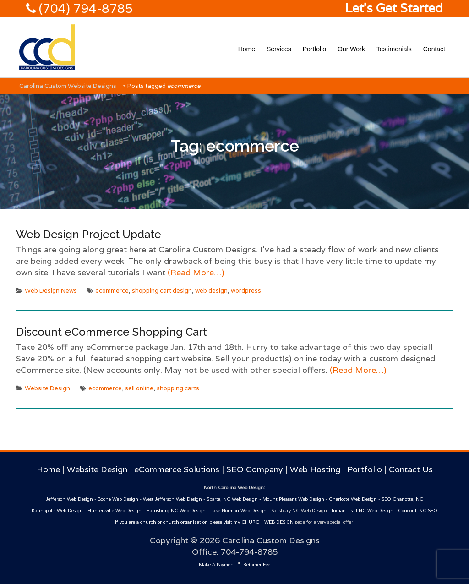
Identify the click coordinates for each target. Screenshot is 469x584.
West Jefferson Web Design (172, 499)
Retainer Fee (256, 565)
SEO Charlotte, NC (402, 499)
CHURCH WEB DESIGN (267, 522)
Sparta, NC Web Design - (234, 499)
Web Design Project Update (88, 234)
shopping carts (178, 388)
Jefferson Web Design (69, 499)
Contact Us (411, 469)
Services (279, 49)
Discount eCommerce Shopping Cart (111, 331)
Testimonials (394, 49)
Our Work (351, 49)
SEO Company (254, 469)
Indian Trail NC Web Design (362, 510)
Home (246, 49)
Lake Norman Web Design (238, 510)
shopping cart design (162, 291)
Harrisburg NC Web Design (176, 510)
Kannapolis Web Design (57, 510)
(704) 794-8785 (84, 8)
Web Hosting (315, 469)
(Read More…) (194, 272)
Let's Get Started (394, 8)
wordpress (246, 291)
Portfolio (314, 49)
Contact (434, 49)
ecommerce (112, 291)
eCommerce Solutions (176, 469)
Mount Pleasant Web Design (293, 499)
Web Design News (51, 291)
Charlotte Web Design (353, 499)
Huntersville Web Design (114, 510)
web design (211, 291)
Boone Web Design (118, 499)
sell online (139, 388)
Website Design (47, 388)
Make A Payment (217, 565)
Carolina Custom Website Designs (67, 86)
